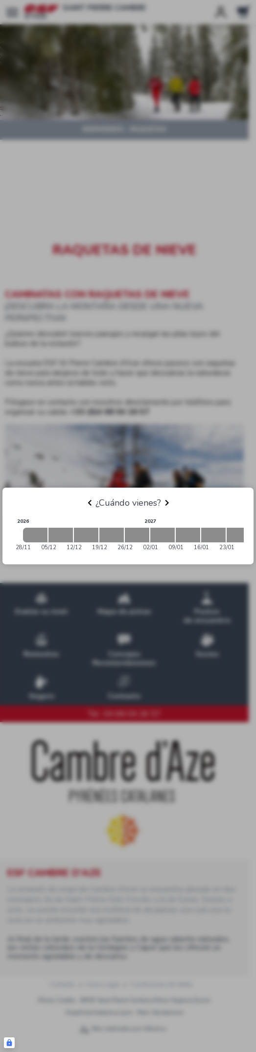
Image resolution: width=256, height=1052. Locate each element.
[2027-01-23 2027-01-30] (239, 535)
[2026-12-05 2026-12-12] (60, 535)
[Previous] (89, 503)
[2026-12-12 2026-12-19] (86, 535)
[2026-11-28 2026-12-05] (35, 535)
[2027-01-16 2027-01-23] (213, 535)
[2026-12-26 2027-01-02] (137, 535)
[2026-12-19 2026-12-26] (111, 535)
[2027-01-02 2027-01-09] (162, 535)
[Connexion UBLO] (9, 1042)
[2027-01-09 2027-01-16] (188, 535)
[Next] (167, 503)
